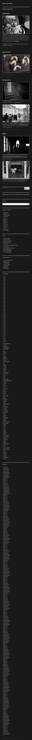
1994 (4, 309)
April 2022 (5, 532)
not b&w (5, 408)
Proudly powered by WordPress (13, 738)
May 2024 (5, 498)
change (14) (5, 222)
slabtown (5, 432)
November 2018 (6, 588)
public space (5, 423)
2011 (4, 331)
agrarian (5, 340)
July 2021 (5, 545)
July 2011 (5, 709)
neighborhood (6, 403)
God (4, 394)
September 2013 (6, 673)
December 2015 (6, 636)
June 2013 (5, 677)
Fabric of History (6, 239)
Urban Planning (6, 449)
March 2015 (5, 649)
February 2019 (6, 584)
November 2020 (6, 555)
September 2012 (6, 690)
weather (5, 456)
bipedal (4, 220)
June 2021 (5, 546)
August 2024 (5, 494)
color (4, 364)
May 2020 (5, 564)
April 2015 (5, 647)
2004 (4, 323)
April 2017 (5, 614)
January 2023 (6, 520)
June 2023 (5, 513)
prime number (6, 421)
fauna (8, 75)
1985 (4, 301)
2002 (4, 320)
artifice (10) (5, 216)
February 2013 (6, 683)
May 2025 (5, 481)
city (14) (5, 223)
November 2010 (6, 720)
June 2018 (5, 595)
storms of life (6, 435)
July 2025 (5, 479)
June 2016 (5, 628)
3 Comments (11, 75)
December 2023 (6, 505)
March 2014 (5, 665)
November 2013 (6, 671)
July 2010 (5, 725)
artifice (4, 353)
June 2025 (5, 480)
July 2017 (5, 610)
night (4, 405)
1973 (4, 284)
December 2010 (6, 719)
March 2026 (5, 468)
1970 (4, 280)
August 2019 (5, 576)
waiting (4, 454)
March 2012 (5, 698)
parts (4, 413)
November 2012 (6, 687)
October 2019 (6, 573)
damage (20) (5, 228)
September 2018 (6, 591)
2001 (4, 318)
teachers (5, 438)
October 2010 (6, 721)
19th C (4, 316)
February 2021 (6, 551)
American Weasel (6, 238)
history (4, 398)
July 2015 (5, 643)
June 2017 (5, 612)
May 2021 (5, 547)
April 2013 (5, 680)
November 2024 (6, 490)
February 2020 (6, 568)
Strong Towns (6, 246)
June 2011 (5, 710)
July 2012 (5, 693)
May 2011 (5, 712)
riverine (4, 425)
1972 (4, 283)
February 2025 (6, 486)
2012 (4, 332)
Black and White (7, 3)
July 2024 (5, 495)
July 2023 (5, 512)
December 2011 (6, 702)
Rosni (4, 428)
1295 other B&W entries (8, 260)
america (5, 345)
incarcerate (6, 80)
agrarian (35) (6, 212)
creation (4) (5, 226)
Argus (20, 181)
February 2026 (6, 469)
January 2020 (6, 569)
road (4, 427)
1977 (4, 290)
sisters (4, 431)
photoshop (5, 417)
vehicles (5, 451)
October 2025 (6, 475)
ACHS (21, 123)
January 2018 (5, 602)
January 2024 (6, 503)
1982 (4, 297)
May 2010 (5, 728)
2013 (4, 334)
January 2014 (5, 668)
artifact (4, 351)
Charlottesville (6, 361)
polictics (5, 419)
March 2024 (5, 501)
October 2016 (6, 623)
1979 (4, 292)
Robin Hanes (5, 243)
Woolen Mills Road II (7, 250)
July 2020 (5, 561)
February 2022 (6, 535)
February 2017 (6, 617)
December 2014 (6, 653)
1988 (4, 305)
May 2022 (5, 531)
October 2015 (6, 639)
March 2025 (5, 484)
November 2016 (6, 621)
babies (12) (5, 219)
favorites (5, 386)
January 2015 (5, 651)
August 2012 (5, 691)
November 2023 (6, 506)
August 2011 (5, 708)
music (4, 402)
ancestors (5, 346)
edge (4, 377)
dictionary (12, 129)
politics (4, 420)
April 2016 (5, 631)
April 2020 (5, 565)
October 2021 (6, 540)
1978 (4, 291)
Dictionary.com (18, 102)
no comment (5, 406)
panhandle (5, 412)
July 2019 (5, 577)
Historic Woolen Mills (7, 241)
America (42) (6, 213)
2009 (4, 328)
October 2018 (6, 590)
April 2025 (5, 483)
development (6, 230)
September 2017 (6, 608)
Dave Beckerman (6, 264)
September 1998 (6, 734)
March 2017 (5, 616)
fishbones (5, 388)
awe (4, 354)
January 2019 (6, 586)
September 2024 (6, 492)
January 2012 (5, 701)
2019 (4, 336)
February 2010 (6, 732)
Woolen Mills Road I (7, 249)
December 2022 (6, 521)
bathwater (6, 13)
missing (5, 401)
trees (4, 446)
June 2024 (5, 497)
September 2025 (6, 476)
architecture (9, 129)
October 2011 (5, 705)
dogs (7, 183)
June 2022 (5, 529)
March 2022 (5, 534)
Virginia (5, 453)
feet (4, 387)
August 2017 (5, 609)
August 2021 (5, 543)
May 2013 (5, 679)
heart (4, 397)
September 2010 (6, 723)
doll (5, 43)
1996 (4, 310)
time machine (6, 443)
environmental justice (7, 380)
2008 (4, 327)
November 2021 (6, 539)
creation (5, 366)
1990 (4, 306)
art (4, 350)
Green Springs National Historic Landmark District (12, 156)
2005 (4, 324)
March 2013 (5, 682)
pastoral (5, 414)
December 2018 (6, 587)
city (4, 362)
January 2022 (6, 536)
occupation (5, 410)
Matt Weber (5, 267)
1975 (4, 287)
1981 (4, 295)
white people (5, 457)
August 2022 (5, 527)
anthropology (6, 347)
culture (4, 227)
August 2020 (5, 560)
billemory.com (6, 261)
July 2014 (5, 660)
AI (3, 342)
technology (5, 439)
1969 (4, 279)
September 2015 (6, 640)
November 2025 (6, 473)
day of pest (6, 52)
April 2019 (5, 582)
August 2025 (5, 477)
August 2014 (5, 658)
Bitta (4, 134)
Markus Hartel (6, 265)
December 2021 (6, 538)
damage (5, 369)
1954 (4, 276)
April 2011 (5, 713)
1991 (4, 308)
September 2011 (6, 706)
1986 (4, 302)
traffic (4, 445)
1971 (4, 281)
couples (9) (5, 224)
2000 (4, 317)
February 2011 (6, 716)
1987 (4, 303)
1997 (4, 312)
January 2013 (5, 684)
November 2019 (6, 572)
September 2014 (6, 657)
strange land (5, 436)
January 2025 (6, 487)
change (4, 360)
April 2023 (5, 516)
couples (4, 365)
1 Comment (11, 47)
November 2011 (6, 704)
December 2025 (6, 472)
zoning (4, 458)
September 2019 (6, 575)
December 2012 (6, 686)
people (4, 416)
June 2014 (5, 661)
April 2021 (5, 549)
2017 (4, 335)
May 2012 (5, 695)
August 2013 (5, 675)
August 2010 (5, 724)
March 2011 (5, 714)
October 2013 (6, 672)
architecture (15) (6, 215)
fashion (4, 383)
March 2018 (5, 599)
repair (4, 424)
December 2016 (6, 620)
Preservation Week (13, 123)
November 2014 (6, 654)
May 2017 (5, 613)
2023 (4, 339)
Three (4, 442)
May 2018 (5, 597)
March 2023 (5, 517)
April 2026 (5, 466)
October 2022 (6, 524)
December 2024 (6, 488)
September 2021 (6, 542)
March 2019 (5, 583)
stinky (4, 434)
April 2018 (5, 598)
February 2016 (6, 634)
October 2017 (6, 606)
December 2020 (6, 554)
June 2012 (5, 694)
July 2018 (5, 594)
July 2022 (5, 528)
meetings (5, 399)
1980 (4, 294)
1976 (4, 288)
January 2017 (5, 619)
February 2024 (6, 502)
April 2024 (5, 499)
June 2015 (5, 645)
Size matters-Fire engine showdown (10, 245)
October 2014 (6, 656)
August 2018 (5, 592)
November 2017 (6, 605)
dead (4, 371)
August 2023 (5, 510)
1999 (4, 314)
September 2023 (6, 509)
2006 (4, 325)
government (5, 395)
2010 (4, 329)
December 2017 (6, 603)
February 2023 (6, 518)
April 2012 (5, 697)
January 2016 (6, 635)
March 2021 (5, 550)
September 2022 (6, 525)
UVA (4, 450)
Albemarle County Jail (24, 124)
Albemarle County (6, 343)
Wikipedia (17, 41)
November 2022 (6, 523)
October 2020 (6, 557)
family (4, 382)
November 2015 (6, 638)
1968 (4, 277)
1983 (4, 298)
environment (6, 379)
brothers (5, 358)
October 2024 (6, 491)
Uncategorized (6, 447)
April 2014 (5, 664)
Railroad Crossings (7, 242)
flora (4, 390)
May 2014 (5, 662)
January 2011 (5, 717)
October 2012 (6, 688)
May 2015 (5, 646)
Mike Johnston (6, 268)
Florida (4, 391)
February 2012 (6, 699)
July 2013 (5, 676)
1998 (4, 313)
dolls (7, 47)
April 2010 (5, 730)
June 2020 (5, 562)
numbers (5, 409)
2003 (4, 321)
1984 (4, 299)
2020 (4, 338)
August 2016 (5, 625)
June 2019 (5, 579)
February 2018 (6, 601)
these (5, 45)
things (4, 440)
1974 (4, 286)
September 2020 (6, 558)
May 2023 (5, 514)
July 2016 (5, 627)
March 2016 (5, 632)
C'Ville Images (6, 262)
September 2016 (6, 624)
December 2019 (6, 571)
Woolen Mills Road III (7, 252)
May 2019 (5, 580)
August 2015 (5, 642)
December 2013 (6, 669)
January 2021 (5, 553)
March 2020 (5, 566)
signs (4, 430)
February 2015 (6, 650)
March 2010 (5, 731)
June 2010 (5, 727)
